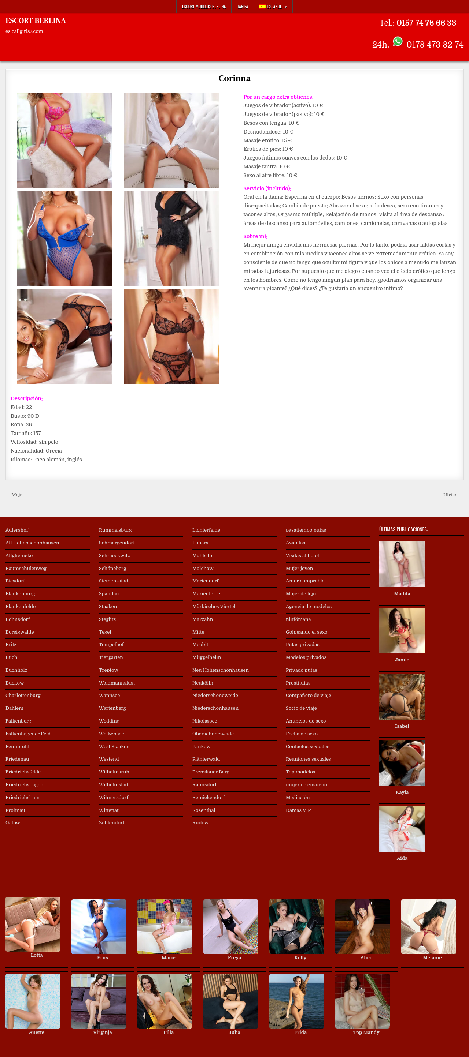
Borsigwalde (19, 632)
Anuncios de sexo (306, 721)
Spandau (109, 593)
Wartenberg (112, 708)
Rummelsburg (115, 530)
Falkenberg (18, 721)
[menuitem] (273, 6)
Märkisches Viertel (213, 606)
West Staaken (114, 746)
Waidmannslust (117, 683)
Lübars (200, 543)
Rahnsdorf (204, 784)
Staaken (108, 606)
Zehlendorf (112, 822)
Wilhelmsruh (114, 772)
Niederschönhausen (215, 708)
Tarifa (242, 6)
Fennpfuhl (17, 746)
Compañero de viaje (308, 695)
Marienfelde (206, 593)
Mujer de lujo (301, 593)
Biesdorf (15, 581)
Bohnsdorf (17, 619)
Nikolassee (204, 721)
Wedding (109, 721)
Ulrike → (453, 495)
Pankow (201, 746)
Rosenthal (203, 810)
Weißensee (111, 733)
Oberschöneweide (213, 733)
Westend (109, 759)
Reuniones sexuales (308, 759)
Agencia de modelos (309, 606)
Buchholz (16, 670)
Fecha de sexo (302, 733)
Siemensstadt (114, 581)
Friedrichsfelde (23, 772)
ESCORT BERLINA (35, 21)
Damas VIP (298, 810)
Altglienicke (19, 555)
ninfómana (298, 619)
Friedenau (17, 759)
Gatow (12, 822)
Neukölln (202, 683)
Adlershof (16, 530)
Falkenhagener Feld (28, 733)
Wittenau (109, 810)
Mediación (298, 797)
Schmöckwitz (114, 555)
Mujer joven (299, 568)
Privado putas (301, 670)
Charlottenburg (23, 695)
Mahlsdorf (204, 555)
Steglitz (107, 619)
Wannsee (109, 695)
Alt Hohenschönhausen (32, 543)
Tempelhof (111, 644)
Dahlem (14, 708)
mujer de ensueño (306, 784)
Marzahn (202, 619)
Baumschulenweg (26, 568)
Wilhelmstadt (114, 784)
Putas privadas (303, 644)
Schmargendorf (117, 543)
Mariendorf (205, 581)
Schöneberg (112, 568)
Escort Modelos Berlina (204, 6)
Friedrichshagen (24, 784)
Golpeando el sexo (306, 632)
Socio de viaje (301, 708)
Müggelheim (206, 657)
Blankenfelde (20, 606)
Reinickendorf (208, 797)
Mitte (198, 632)
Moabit (200, 644)
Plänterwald (206, 759)
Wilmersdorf (113, 797)
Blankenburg (20, 593)
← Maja (13, 495)
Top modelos (300, 772)
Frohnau (15, 810)
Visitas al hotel (302, 555)
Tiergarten (111, 657)
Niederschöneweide (215, 695)
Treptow (108, 670)
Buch (11, 657)
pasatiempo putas (306, 530)
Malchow (203, 568)
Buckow (14, 683)
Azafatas (295, 543)
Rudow (200, 822)
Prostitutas (298, 683)
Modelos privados (306, 657)
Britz (10, 644)
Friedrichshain (22, 797)
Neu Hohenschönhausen (220, 670)
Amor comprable (305, 581)
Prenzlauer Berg (210, 772)
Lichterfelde (206, 530)
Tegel (105, 632)
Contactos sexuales (307, 746)
